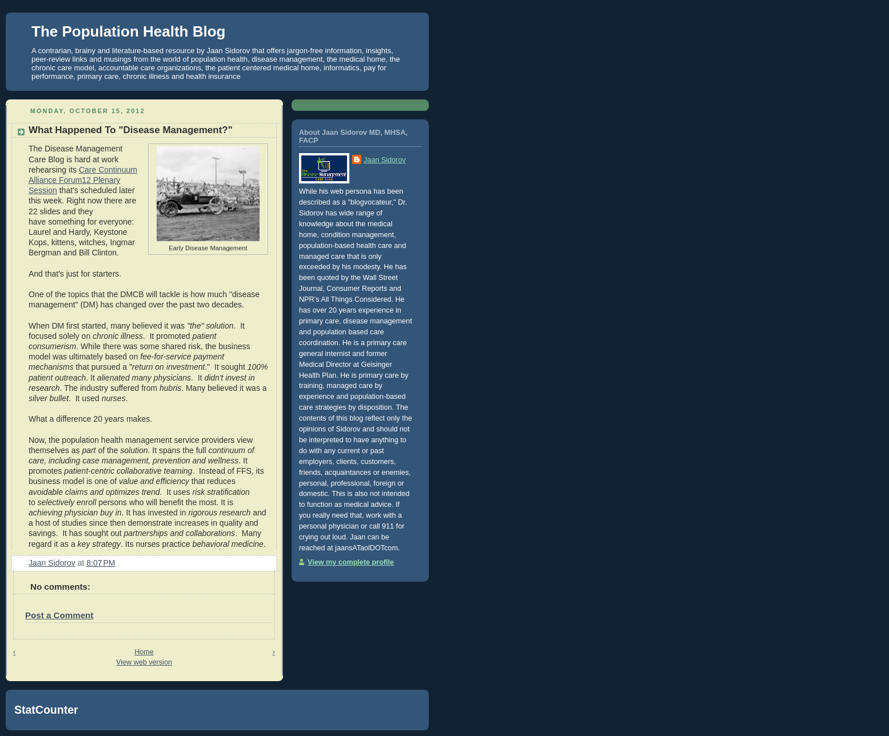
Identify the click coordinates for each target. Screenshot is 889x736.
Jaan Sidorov (385, 160)
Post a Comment (59, 615)
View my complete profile (351, 562)
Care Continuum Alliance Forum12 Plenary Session (83, 180)
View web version (144, 662)
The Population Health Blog (128, 31)
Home (144, 652)
